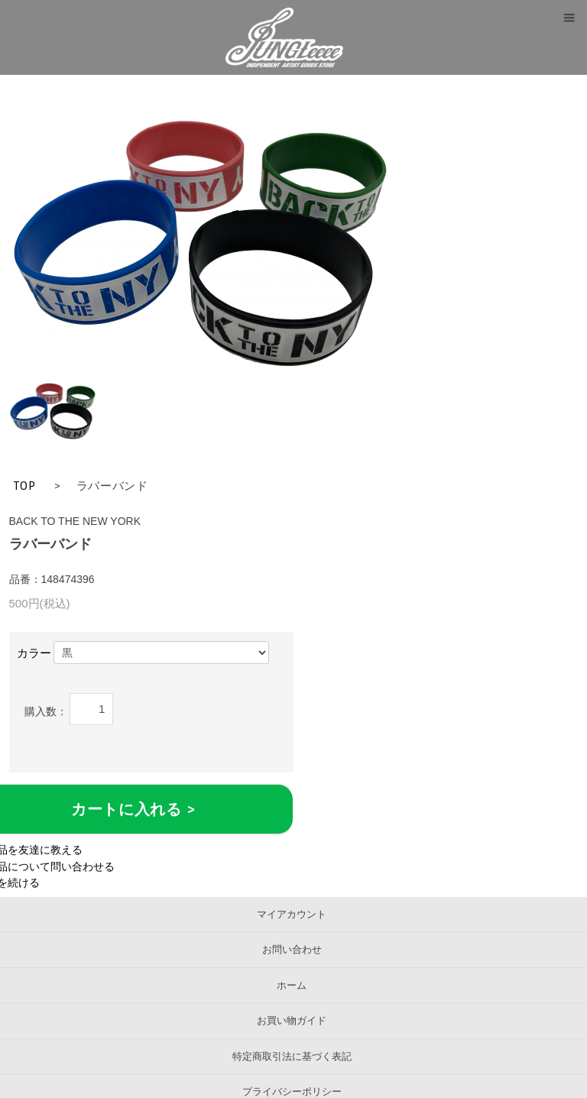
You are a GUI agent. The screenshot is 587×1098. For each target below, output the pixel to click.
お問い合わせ (292, 949)
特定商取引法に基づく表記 (292, 1056)
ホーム (291, 985)
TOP (24, 486)
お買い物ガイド (291, 1020)
